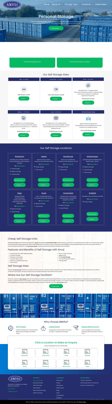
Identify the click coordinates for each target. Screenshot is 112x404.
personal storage (32, 246)
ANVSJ (36, 242)
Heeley (44, 156)
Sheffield (92, 193)
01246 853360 (69, 202)
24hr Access (39, 169)
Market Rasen (92, 156)
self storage (17, 269)
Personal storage (12, 242)
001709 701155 (93, 199)
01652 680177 (94, 164)
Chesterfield (68, 193)
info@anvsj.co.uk (12, 391)
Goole (43, 193)
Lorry (60, 255)
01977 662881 (45, 201)
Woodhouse (68, 156)
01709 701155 (21, 166)
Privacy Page (82, 402)
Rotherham (19, 156)
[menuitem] (47, 4)
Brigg (19, 193)
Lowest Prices (54, 327)
